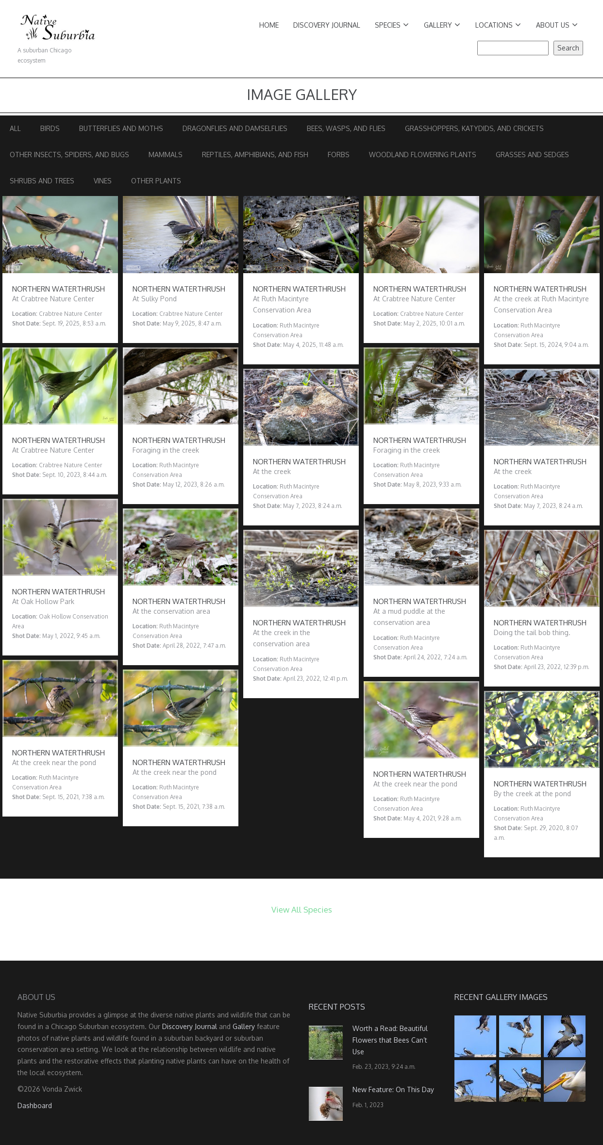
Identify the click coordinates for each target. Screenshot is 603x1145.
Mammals (166, 154)
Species (392, 25)
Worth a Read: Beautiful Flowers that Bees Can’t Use (390, 1040)
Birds (50, 128)
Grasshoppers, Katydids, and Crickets (474, 128)
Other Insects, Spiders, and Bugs (69, 154)
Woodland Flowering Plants (422, 154)
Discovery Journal (326, 25)
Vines (103, 181)
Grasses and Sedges (532, 154)
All (15, 128)
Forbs (339, 154)
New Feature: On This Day (393, 1089)
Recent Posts (337, 1007)
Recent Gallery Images (501, 997)
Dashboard (34, 1105)
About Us (557, 25)
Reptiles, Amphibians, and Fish (255, 154)
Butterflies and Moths (121, 128)
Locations (498, 25)
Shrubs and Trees (42, 181)
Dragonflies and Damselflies (235, 128)
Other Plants (156, 181)
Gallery (442, 25)
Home (269, 25)
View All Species (301, 909)
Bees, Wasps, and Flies (346, 128)
